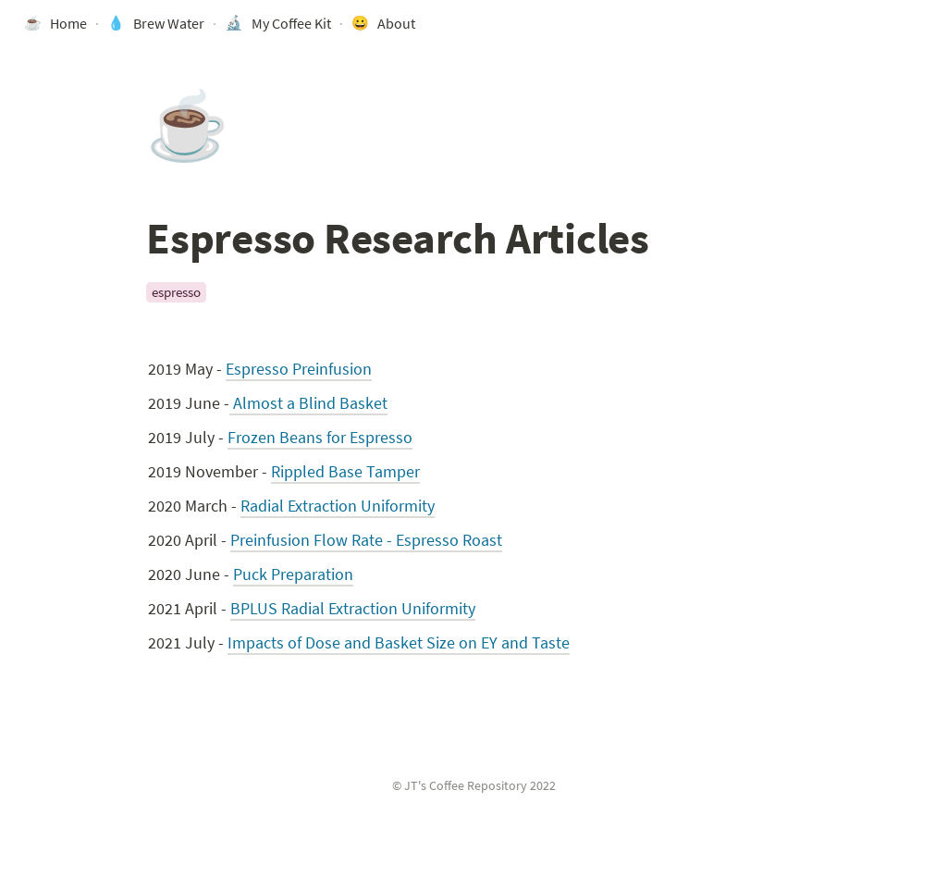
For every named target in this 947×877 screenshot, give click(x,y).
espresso (176, 292)
